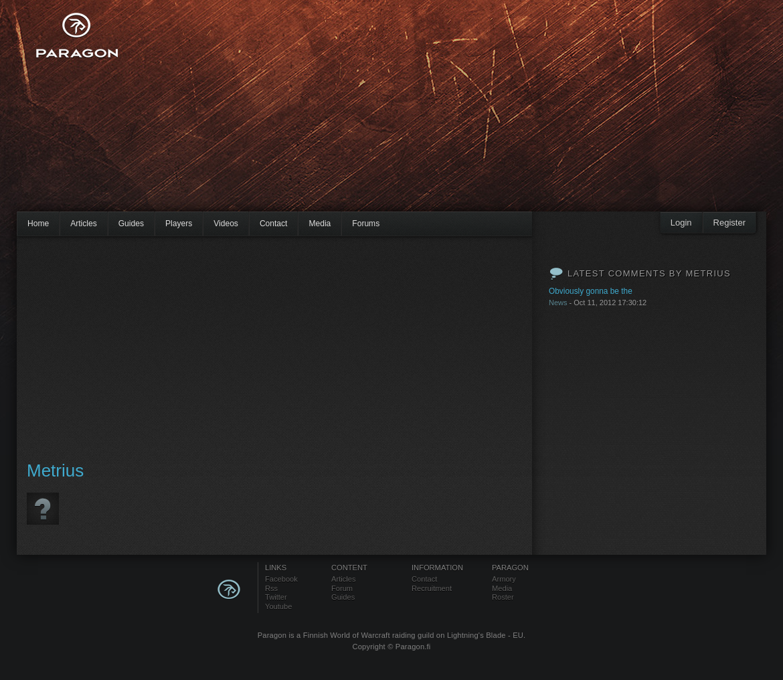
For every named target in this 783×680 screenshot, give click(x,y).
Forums (365, 223)
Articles (83, 223)
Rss (271, 588)
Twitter (276, 597)
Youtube (278, 606)
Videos (225, 223)
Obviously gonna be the (590, 291)
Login (681, 223)
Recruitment (432, 588)
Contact (274, 223)
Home (38, 223)
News (558, 303)
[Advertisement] (362, 113)
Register (729, 223)
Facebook (281, 579)
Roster (503, 597)
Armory (504, 579)
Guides (131, 223)
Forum (342, 588)
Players (178, 223)
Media (320, 223)
